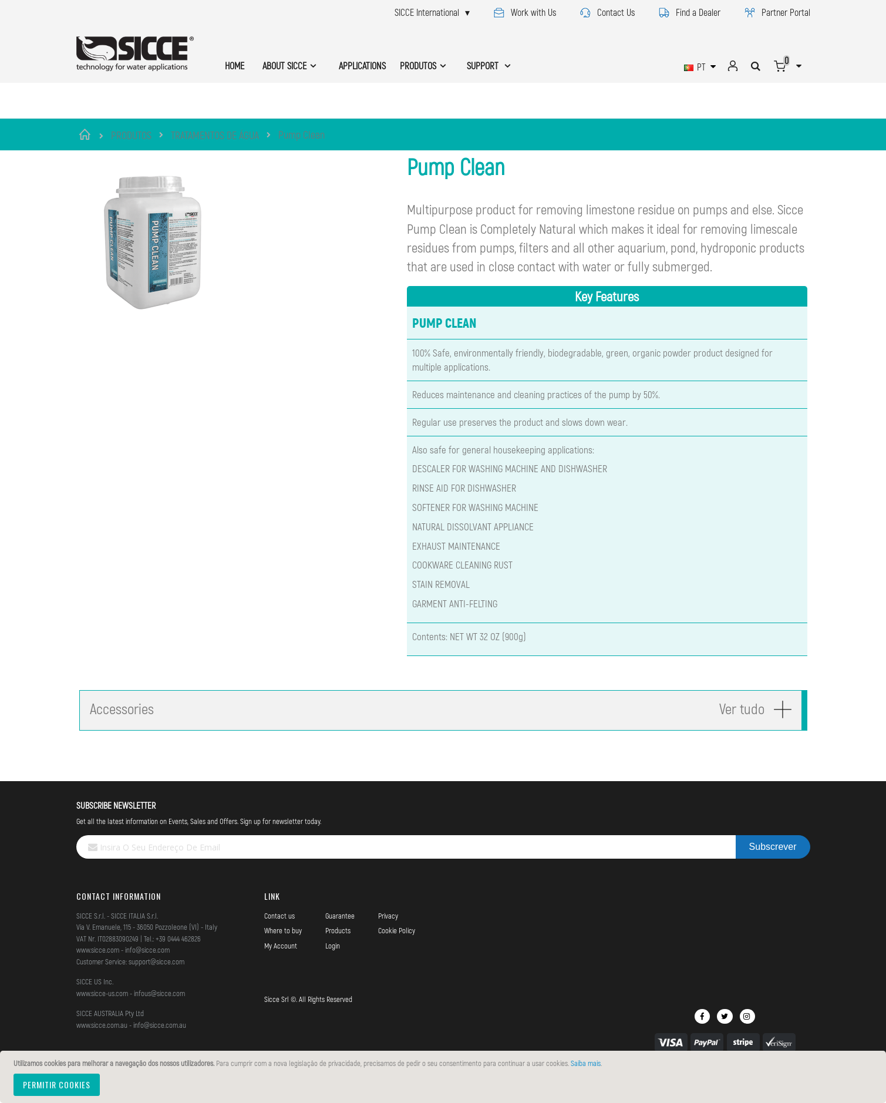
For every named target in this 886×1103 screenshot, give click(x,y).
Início (86, 134)
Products (338, 955)
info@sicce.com (147, 975)
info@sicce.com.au (159, 1049)
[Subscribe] (773, 872)
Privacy (388, 940)
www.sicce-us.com (102, 1018)
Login (332, 970)
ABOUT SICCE (284, 65)
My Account (280, 970)
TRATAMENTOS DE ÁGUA (215, 135)
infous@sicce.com (159, 1018)
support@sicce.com (156, 986)
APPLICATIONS (362, 65)
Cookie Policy (396, 955)
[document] (445, 1077)
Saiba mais (586, 1063)
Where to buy (283, 955)
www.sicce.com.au (101, 1049)
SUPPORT (484, 65)
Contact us (279, 940)
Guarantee (340, 940)
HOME (234, 65)
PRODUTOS (131, 135)
